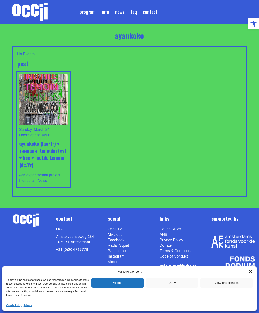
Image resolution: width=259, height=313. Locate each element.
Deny (172, 282)
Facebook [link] (116, 240)
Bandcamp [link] (117, 251)
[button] (251, 272)
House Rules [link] (170, 229)
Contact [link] (150, 11)
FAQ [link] (134, 11)
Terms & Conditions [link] (176, 251)
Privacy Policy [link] (171, 240)
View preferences (226, 282)
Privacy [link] (28, 305)
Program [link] (88, 11)
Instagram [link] (116, 256)
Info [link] (105, 11)
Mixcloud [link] (115, 235)
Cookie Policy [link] (14, 305)
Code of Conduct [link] (174, 256)
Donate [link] (166, 246)
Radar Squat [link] (118, 246)
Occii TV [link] (115, 229)
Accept (117, 282)
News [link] (120, 11)
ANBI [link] (164, 235)
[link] (253, 23)
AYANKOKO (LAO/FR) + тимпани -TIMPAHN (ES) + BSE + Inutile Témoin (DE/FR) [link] (42, 154)
